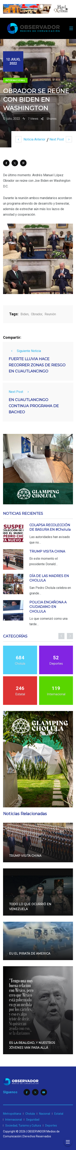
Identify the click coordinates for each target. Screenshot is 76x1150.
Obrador (36, 314)
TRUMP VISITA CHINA (47, 551)
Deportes (51, 1125)
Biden (24, 314)
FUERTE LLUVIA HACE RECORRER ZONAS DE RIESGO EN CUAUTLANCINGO (37, 365)
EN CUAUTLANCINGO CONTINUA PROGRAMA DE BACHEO (34, 406)
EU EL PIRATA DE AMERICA (29, 953)
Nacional (44, 1113)
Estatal (58, 1113)
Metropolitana (12, 1113)
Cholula (30, 1113)
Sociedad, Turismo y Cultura (23, 1125)
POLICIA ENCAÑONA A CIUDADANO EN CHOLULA (47, 606)
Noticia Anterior (30, 139)
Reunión (50, 314)
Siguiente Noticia (25, 351)
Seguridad (32, 1119)
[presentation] (61, 636)
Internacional (15, 80)
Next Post (60, 139)
